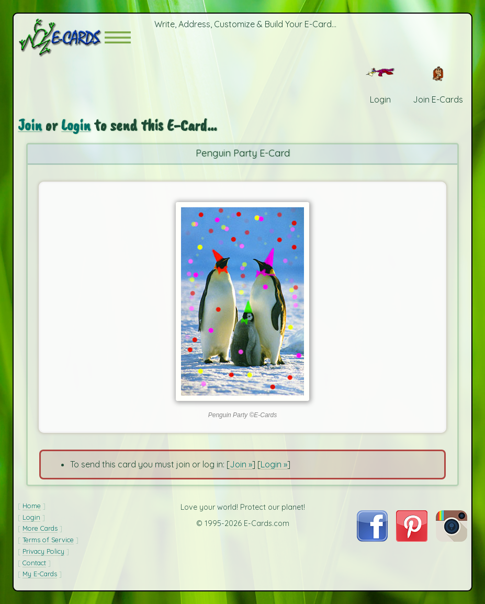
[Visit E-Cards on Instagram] (451, 538)
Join (30, 125)
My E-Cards (39, 573)
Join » (241, 464)
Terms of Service (48, 539)
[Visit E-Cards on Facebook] (372, 538)
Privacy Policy (43, 551)
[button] (118, 37)
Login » (274, 464)
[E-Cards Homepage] (61, 37)
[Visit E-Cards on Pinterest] (411, 538)
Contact (34, 562)
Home (31, 505)
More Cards (40, 528)
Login (76, 125)
